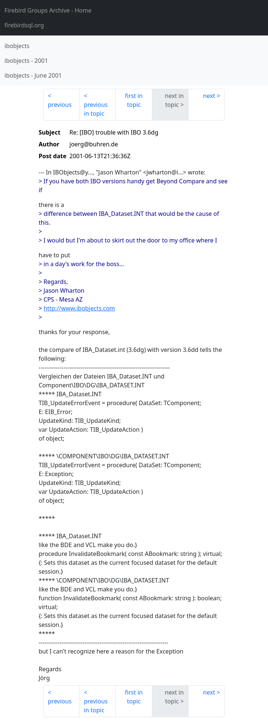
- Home (48, 10)
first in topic (134, 100)
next (209, 96)
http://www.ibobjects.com (79, 308)
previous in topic (96, 109)
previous (60, 105)
